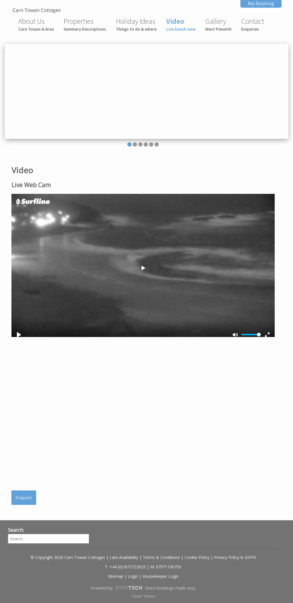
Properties (85, 24)
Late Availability (124, 557)
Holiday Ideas (136, 24)
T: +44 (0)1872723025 (125, 567)
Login (133, 576)
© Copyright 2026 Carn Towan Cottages (68, 557)
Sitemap (115, 576)
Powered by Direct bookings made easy (143, 587)
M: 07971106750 (165, 567)
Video (180, 24)
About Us (36, 24)
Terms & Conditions (161, 557)
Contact (252, 24)
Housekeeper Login (160, 576)
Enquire (23, 497)
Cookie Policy (197, 557)
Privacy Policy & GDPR (235, 557)
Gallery (218, 24)
